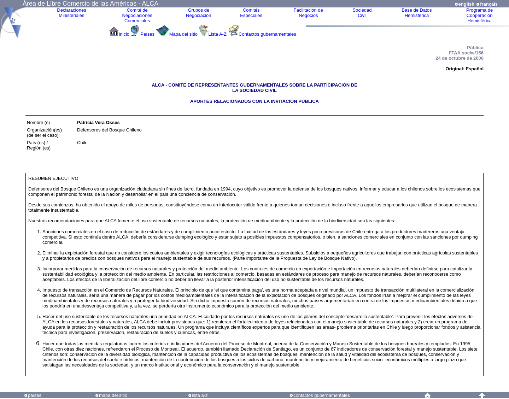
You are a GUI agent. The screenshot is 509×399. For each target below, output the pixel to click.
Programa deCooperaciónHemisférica (479, 15)
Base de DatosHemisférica (417, 12)
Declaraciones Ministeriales (71, 12)
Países (147, 34)
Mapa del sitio (183, 34)
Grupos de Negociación (198, 12)
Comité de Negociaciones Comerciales (137, 15)
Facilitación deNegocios (308, 12)
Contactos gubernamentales (267, 34)
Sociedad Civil (361, 12)
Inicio (124, 34)
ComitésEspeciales (251, 12)
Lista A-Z (218, 34)
